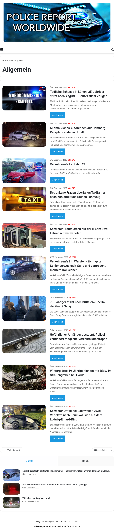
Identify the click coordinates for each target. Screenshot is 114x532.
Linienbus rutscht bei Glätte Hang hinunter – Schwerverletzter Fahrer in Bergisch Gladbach (66, 471)
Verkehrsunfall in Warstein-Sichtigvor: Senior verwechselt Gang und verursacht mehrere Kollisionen (78, 266)
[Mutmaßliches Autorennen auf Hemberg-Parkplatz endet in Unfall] (24, 134)
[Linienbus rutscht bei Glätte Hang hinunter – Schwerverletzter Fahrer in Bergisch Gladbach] (11, 475)
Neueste (29, 461)
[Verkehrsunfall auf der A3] (24, 170)
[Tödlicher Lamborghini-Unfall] (11, 502)
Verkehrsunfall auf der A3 (67, 164)
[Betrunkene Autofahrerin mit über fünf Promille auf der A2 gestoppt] (11, 489)
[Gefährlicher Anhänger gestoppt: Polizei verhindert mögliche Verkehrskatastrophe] (24, 341)
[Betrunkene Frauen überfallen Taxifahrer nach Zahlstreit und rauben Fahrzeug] (24, 199)
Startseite (7, 60)
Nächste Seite (103, 450)
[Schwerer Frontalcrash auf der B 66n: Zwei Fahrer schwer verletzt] (24, 235)
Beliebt (85, 461)
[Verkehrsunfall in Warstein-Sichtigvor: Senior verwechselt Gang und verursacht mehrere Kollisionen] (24, 268)
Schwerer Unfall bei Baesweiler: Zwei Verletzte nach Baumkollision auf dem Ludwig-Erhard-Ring (76, 415)
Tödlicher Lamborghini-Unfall (36, 498)
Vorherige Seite (11, 450)
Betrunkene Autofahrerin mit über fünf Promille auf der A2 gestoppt (54, 484)
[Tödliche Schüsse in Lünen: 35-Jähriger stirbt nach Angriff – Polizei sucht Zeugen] (24, 98)
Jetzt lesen (57, 115)
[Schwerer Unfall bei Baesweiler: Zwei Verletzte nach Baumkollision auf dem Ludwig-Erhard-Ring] (24, 417)
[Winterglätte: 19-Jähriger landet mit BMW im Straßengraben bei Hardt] (24, 377)
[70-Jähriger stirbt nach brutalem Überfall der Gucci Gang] (24, 308)
